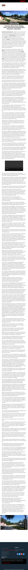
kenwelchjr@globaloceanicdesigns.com (10, 550)
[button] (26, 9)
